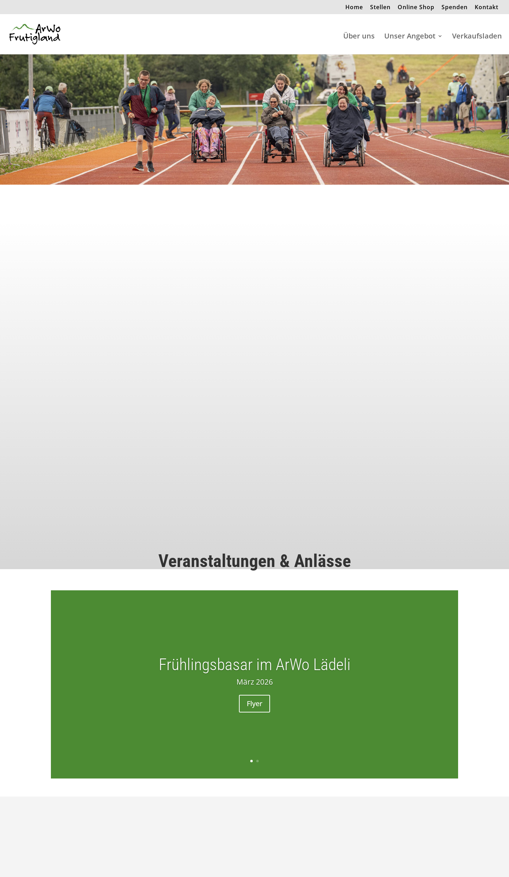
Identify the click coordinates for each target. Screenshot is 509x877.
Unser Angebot (409, 37)
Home (354, 7)
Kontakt (486, 7)
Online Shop (416, 7)
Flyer (254, 703)
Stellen (380, 7)
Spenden (454, 7)
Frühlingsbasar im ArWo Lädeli (255, 664)
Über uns (359, 37)
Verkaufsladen (477, 37)
